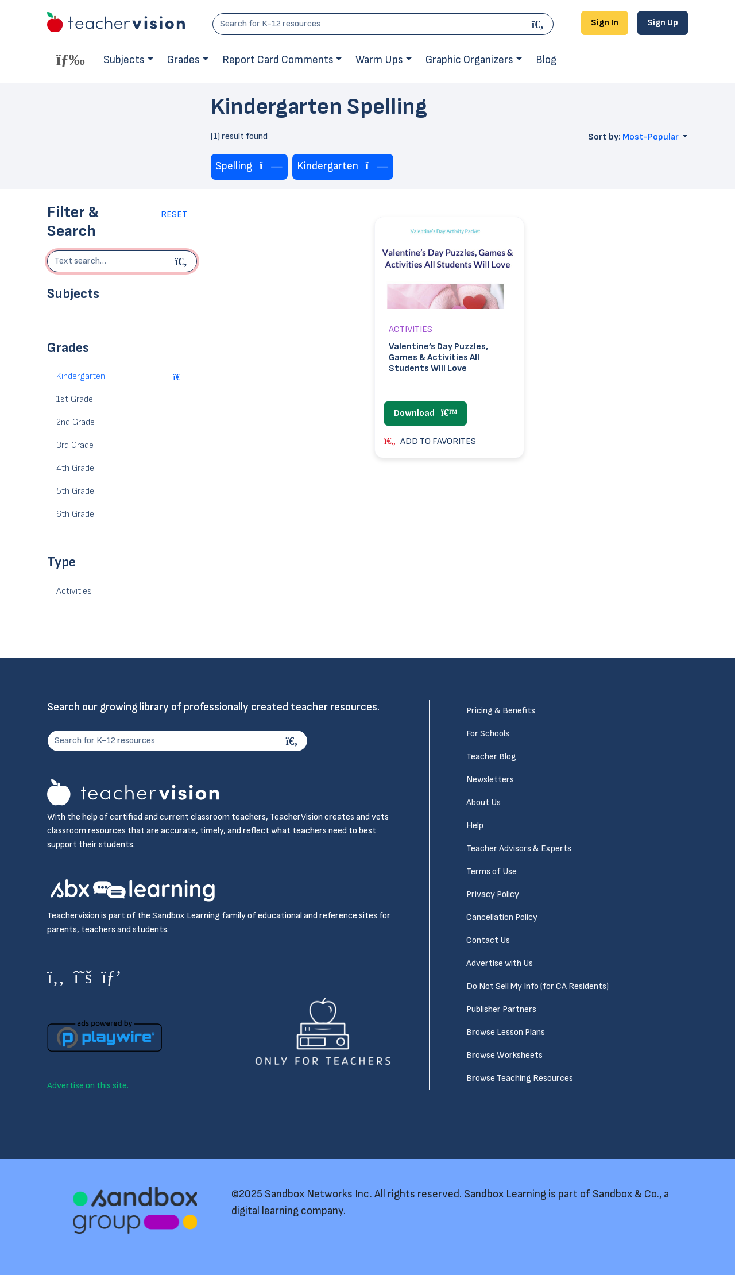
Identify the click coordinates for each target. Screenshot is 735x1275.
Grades (183, 60)
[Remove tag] (271, 167)
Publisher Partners (501, 1009)
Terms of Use (491, 871)
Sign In (604, 22)
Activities (74, 591)
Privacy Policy (492, 894)
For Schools (487, 733)
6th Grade (75, 514)
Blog (546, 60)
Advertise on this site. (88, 1085)
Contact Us (488, 940)
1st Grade (74, 399)
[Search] (539, 24)
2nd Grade (75, 422)
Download (425, 413)
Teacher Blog (491, 756)
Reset (174, 214)
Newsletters (490, 779)
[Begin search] (182, 261)
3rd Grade (75, 445)
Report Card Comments (278, 60)
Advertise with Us (499, 963)
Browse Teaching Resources (519, 1078)
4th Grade (75, 468)
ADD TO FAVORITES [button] (430, 441)
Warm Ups (379, 60)
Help (474, 825)
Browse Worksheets (504, 1055)
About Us (483, 802)
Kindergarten (80, 376)
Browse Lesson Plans (505, 1032)
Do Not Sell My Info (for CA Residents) (537, 986)
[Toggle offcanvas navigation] (70, 59)
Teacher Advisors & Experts (518, 848)
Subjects (124, 60)
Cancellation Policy (501, 917)
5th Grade (75, 491)
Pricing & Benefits (500, 710)
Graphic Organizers (469, 60)
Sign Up (662, 22)
